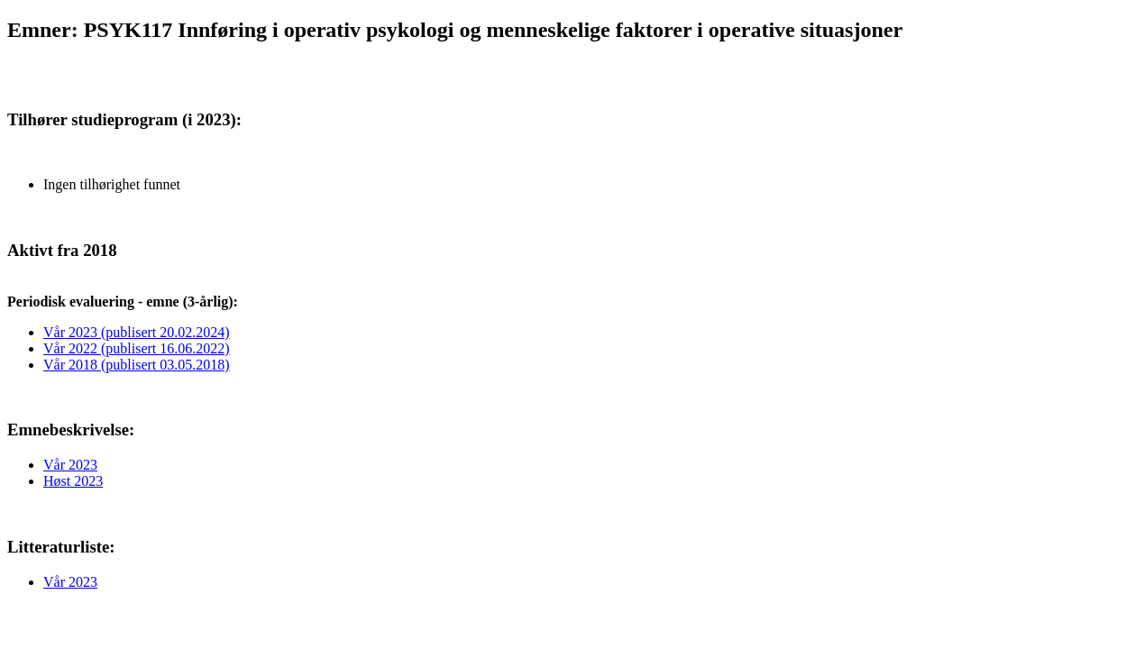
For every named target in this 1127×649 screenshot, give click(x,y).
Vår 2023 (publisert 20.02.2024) (136, 332)
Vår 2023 (70, 464)
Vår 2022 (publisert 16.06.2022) (136, 348)
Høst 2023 (73, 481)
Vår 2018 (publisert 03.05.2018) (136, 364)
